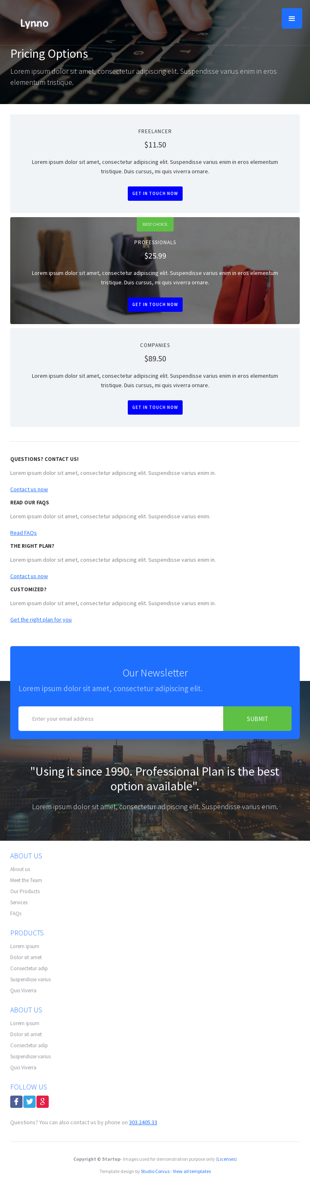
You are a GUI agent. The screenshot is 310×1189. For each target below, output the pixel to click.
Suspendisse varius (30, 979)
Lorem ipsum (24, 946)
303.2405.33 (143, 1122)
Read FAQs (23, 532)
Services (18, 902)
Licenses (226, 1159)
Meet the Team (26, 880)
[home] (32, 22)
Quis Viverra (23, 990)
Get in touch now (155, 193)
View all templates (192, 1171)
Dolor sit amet (26, 957)
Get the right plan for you (41, 619)
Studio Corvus (155, 1171)
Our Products (25, 891)
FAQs (15, 913)
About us (20, 869)
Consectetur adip (29, 968)
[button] (292, 18)
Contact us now (29, 489)
